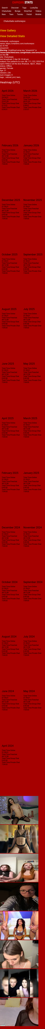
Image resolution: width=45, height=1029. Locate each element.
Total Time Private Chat (11, 107)
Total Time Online (8, 95)
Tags (24, 8)
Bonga (17, 11)
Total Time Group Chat (10, 103)
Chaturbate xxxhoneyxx (14, 21)
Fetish (29, 14)
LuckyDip (34, 8)
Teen (11, 14)
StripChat (28, 11)
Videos (38, 11)
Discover (15, 8)
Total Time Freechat (9, 99)
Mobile (38, 14)
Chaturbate (6, 11)
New (4, 14)
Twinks (20, 14)
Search (5, 8)
